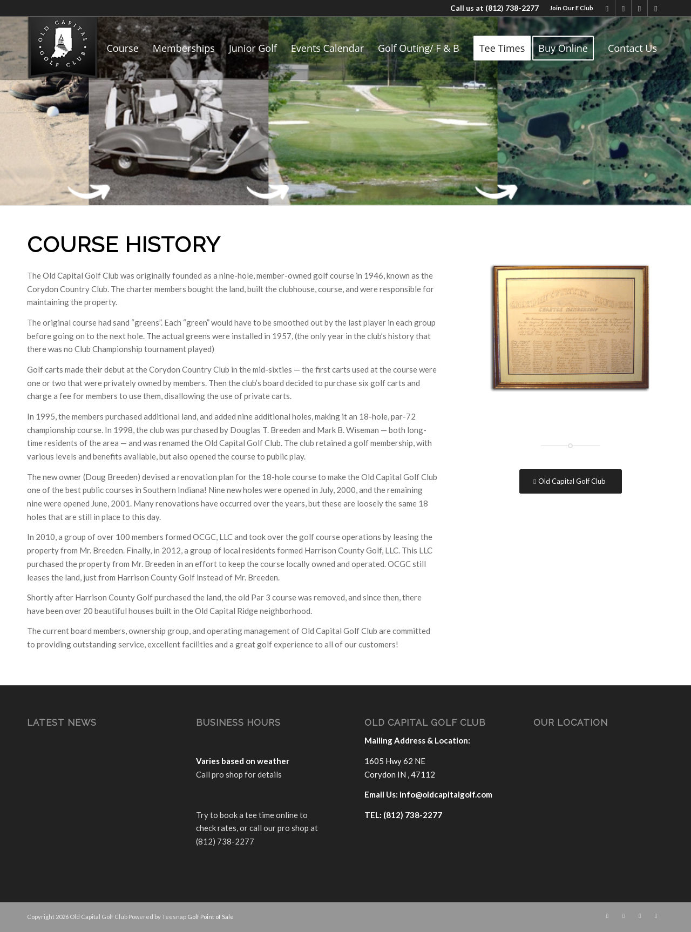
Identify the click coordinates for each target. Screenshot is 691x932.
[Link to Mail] (639, 8)
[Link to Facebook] (607, 8)
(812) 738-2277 (512, 7)
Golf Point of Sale (210, 916)
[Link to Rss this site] (656, 8)
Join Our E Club (571, 7)
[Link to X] (623, 8)
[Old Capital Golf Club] (570, 481)
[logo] (63, 48)
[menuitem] (568, 8)
